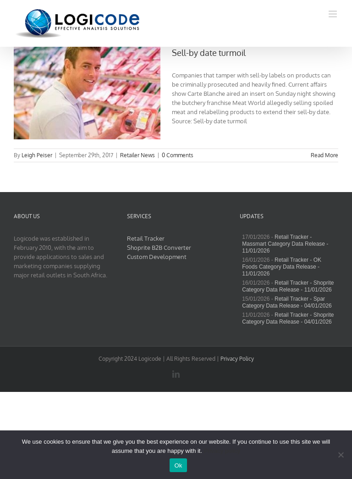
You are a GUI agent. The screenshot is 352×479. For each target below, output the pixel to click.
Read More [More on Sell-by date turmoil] (324, 155)
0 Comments (177, 155)
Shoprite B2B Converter (159, 247)
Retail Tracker (146, 238)
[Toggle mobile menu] (333, 14)
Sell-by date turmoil (209, 53)
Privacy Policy (237, 358)
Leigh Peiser (37, 155)
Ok (178, 465)
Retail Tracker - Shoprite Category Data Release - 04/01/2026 (288, 318)
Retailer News (137, 155)
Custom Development (157, 256)
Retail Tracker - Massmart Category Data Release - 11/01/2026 (285, 244)
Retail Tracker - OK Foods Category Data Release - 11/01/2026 (281, 267)
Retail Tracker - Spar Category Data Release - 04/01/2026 (286, 302)
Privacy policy (222, 450)
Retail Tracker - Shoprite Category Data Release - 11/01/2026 (288, 286)
